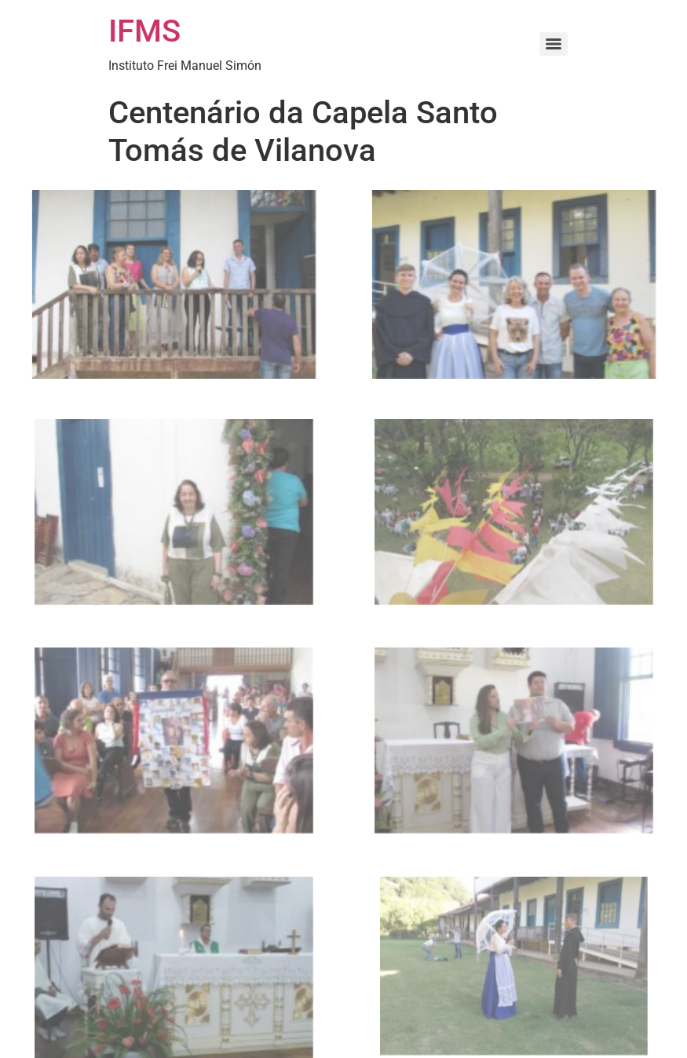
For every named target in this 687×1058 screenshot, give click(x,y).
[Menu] (553, 44)
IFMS (144, 31)
